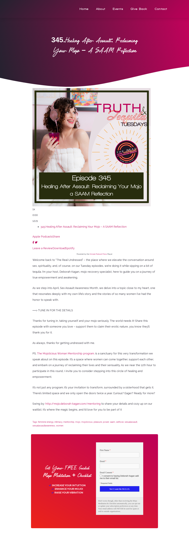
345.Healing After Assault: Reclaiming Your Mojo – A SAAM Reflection (83, 226)
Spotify (70, 248)
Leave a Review (42, 248)
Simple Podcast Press (98, 254)
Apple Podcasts (42, 236)
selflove (120, 422)
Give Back (139, 8)
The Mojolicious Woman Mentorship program (65, 353)
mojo (77, 422)
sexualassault (131, 422)
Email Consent (106, 473)
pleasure (98, 422)
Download (59, 248)
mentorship (68, 422)
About (100, 8)
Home (84, 8)
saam (112, 422)
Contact (161, 8)
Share (56, 236)
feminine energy (45, 422)
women (59, 425)
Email (102, 461)
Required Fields (106, 483)
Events (118, 8)
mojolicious (87, 422)
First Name (104, 450)
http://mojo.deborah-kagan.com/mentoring (73, 403)
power (106, 422)
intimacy (58, 422)
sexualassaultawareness (43, 425)
